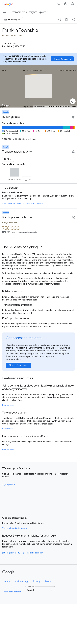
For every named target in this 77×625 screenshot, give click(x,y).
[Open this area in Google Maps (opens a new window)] (5, 106)
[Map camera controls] (73, 101)
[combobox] (14, 19)
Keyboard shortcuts (40, 106)
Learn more (8, 425)
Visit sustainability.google (14, 548)
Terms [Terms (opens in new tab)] (74, 106)
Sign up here (8, 505)
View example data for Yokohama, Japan (22, 224)
